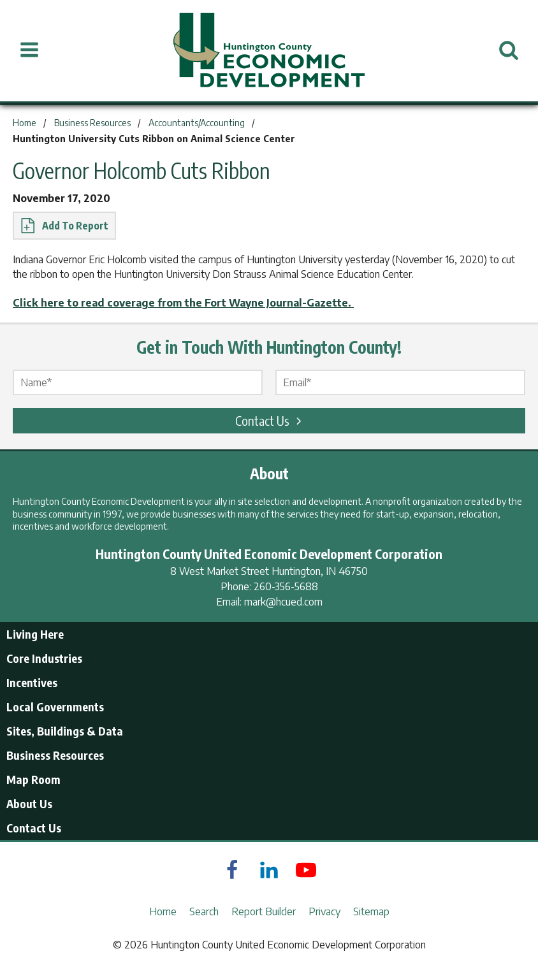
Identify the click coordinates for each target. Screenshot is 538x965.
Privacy (324, 911)
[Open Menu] (29, 50)
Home (163, 911)
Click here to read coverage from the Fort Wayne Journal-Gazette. (183, 302)
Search (204, 911)
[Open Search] (508, 50)
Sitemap (371, 911)
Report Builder (263, 911)
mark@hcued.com (283, 601)
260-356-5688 (286, 586)
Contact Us (270, 420)
